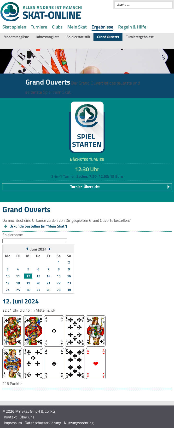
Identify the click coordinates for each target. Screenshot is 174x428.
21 (48, 282)
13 (38, 276)
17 (8, 282)
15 (59, 276)
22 (59, 282)
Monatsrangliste (16, 37)
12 (28, 276)
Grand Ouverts (108, 37)
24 (8, 289)
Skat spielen (14, 26)
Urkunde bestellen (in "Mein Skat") (38, 226)
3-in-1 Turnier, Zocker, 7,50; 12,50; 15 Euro (87, 176)
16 (69, 276)
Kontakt (10, 417)
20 (38, 282)
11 (18, 276)
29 (59, 289)
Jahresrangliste (47, 37)
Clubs (57, 26)
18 (18, 282)
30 (69, 289)
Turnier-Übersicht (85, 186)
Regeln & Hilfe (132, 26)
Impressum (13, 423)
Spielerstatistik (78, 37)
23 (69, 282)
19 (28, 282)
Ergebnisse (102, 26)
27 (38, 289)
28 (48, 289)
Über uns (27, 417)
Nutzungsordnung (78, 423)
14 (48, 276)
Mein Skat (77, 26)
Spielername (12, 235)
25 (18, 289)
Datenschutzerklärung (43, 423)
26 (28, 289)
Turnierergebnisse (140, 37)
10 (8, 276)
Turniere (39, 26)
